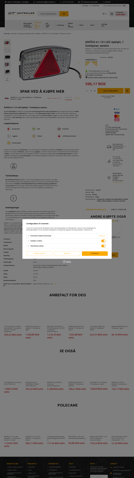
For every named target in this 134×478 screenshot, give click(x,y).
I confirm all (95, 253)
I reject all (67, 253)
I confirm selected (39, 253)
